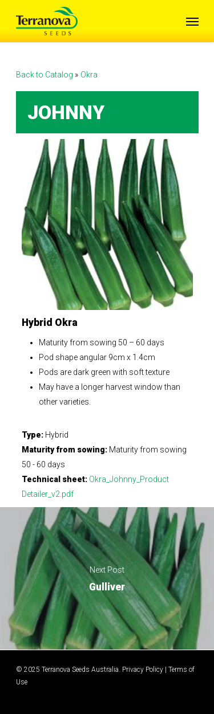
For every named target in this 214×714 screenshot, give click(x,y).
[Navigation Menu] (192, 21)
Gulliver (107, 578)
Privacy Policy (142, 670)
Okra (89, 74)
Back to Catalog (45, 74)
